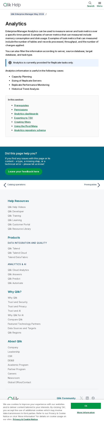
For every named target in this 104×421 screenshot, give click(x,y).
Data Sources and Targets (22, 328)
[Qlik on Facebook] (93, 398)
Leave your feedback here (23, 171)
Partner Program (16, 369)
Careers (12, 373)
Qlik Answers (15, 274)
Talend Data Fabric (18, 257)
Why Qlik (12, 297)
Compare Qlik (15, 319)
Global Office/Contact (19, 382)
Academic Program (18, 365)
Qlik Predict (14, 278)
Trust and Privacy (17, 306)
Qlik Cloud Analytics (18, 270)
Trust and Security (18, 302)
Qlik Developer (16, 211)
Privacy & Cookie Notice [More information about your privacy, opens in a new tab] (25, 419)
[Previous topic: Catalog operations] (26, 185)
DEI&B (11, 360)
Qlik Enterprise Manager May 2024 (27, 14)
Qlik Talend (14, 248)
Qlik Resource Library (19, 228)
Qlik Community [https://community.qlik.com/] (66, 398)
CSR (10, 356)
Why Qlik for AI (15, 315)
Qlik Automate (15, 283)
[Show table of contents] (6, 14)
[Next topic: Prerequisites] (77, 185)
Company (13, 347)
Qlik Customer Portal (19, 224)
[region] (52, 410)
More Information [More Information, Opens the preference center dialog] (86, 412)
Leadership (14, 351)
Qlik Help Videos (17, 207)
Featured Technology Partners (24, 324)
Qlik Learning (15, 220)
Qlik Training (14, 215)
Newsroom (14, 378)
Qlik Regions (14, 332)
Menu (99, 6)
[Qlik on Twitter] (81, 398)
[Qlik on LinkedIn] (87, 398)
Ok (85, 405)
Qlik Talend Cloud (17, 252)
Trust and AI (14, 310)
